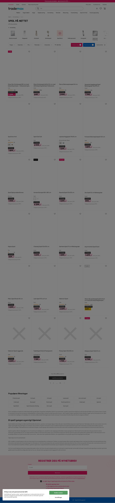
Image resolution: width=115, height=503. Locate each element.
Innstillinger (58, 497)
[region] (36, 494)
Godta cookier (58, 492)
